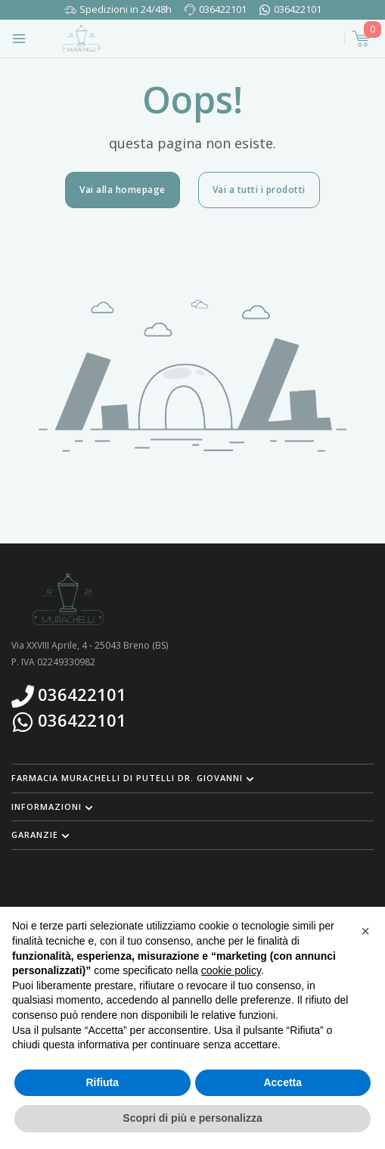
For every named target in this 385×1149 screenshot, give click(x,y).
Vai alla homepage (122, 189)
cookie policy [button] (231, 970)
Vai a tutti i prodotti (259, 189)
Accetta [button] (282, 1082)
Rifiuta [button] (102, 1082)
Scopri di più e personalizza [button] (192, 1118)
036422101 (223, 9)
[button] (192, 778)
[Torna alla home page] (81, 39)
